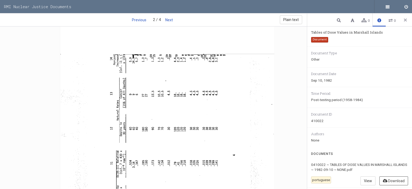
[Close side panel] (405, 20)
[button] (339, 20)
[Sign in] (405, 6)
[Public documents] (392, 6)
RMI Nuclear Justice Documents (37, 6)
